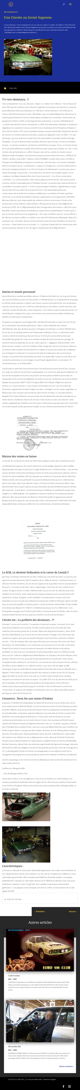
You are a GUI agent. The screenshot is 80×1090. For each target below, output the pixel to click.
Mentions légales (50, 1079)
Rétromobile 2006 (14, 1046)
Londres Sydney (14, 976)
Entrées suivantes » (66, 1066)
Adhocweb (38, 1079)
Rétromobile (11, 12)
